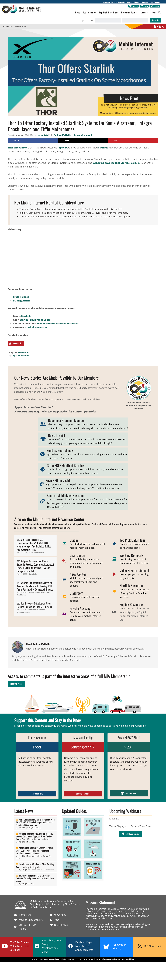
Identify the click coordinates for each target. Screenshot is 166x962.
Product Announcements (45, 870)
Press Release (21, 297)
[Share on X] (83, 140)
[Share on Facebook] (33, 140)
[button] (94, 12)
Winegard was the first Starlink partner (116, 163)
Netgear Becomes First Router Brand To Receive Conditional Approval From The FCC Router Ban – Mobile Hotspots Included (35, 566)
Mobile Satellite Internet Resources (58, 323)
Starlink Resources (36, 327)
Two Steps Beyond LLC (49, 959)
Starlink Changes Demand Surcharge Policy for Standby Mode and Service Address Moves (35, 878)
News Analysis (34, 592)
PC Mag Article (21, 300)
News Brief (43, 135)
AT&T (31, 553)
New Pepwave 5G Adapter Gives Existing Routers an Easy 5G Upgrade (34, 605)
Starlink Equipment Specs (35, 320)
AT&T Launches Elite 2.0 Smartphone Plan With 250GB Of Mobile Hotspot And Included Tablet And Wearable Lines (34, 545)
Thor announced (17, 147)
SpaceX (63, 147)
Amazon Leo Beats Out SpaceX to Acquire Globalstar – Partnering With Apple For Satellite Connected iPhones (35, 586)
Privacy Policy (86, 959)
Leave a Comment (83, 135)
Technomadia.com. (43, 907)
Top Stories (21, 595)
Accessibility (128, 959)
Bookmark (15, 343)
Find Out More (16, 684)
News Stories (39, 553)
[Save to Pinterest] (133, 140)
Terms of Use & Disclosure (107, 959)
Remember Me (86, 21)
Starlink (103, 147)
